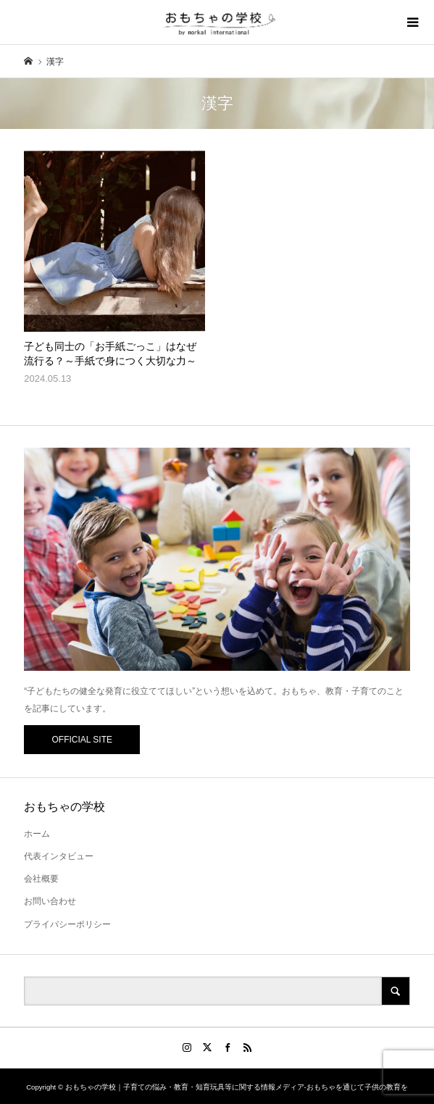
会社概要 (41, 879)
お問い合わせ (50, 901)
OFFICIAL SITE (81, 740)
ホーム (37, 834)
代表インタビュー (58, 856)
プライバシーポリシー (67, 924)
